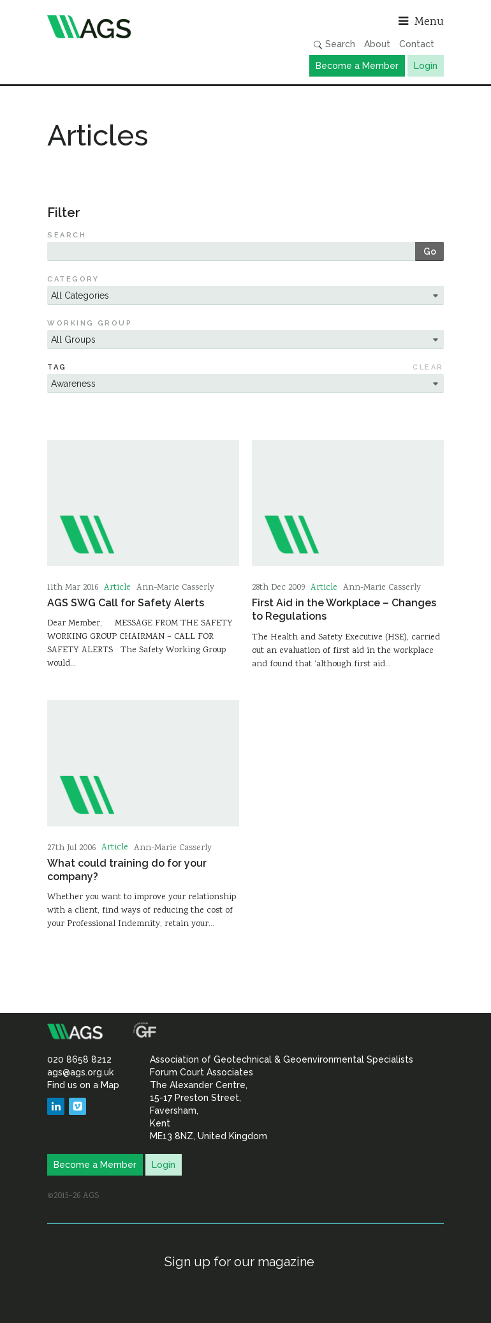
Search (334, 44)
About (377, 44)
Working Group (89, 323)
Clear (428, 367)
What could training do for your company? (127, 870)
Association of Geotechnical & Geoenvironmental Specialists (143, 26)
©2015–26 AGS (73, 1196)
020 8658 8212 (79, 1059)
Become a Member (357, 66)
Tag (56, 367)
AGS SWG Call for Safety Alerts (125, 603)
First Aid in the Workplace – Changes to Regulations (344, 609)
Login (425, 66)
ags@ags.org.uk (80, 1072)
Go (429, 251)
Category (73, 279)
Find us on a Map (83, 1085)
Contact (416, 44)
